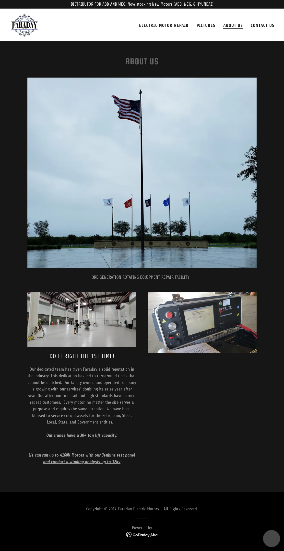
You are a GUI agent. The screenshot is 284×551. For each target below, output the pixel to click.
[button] (271, 538)
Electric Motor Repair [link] (164, 25)
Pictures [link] (206, 25)
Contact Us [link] (262, 25)
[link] (24, 24)
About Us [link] (233, 25)
